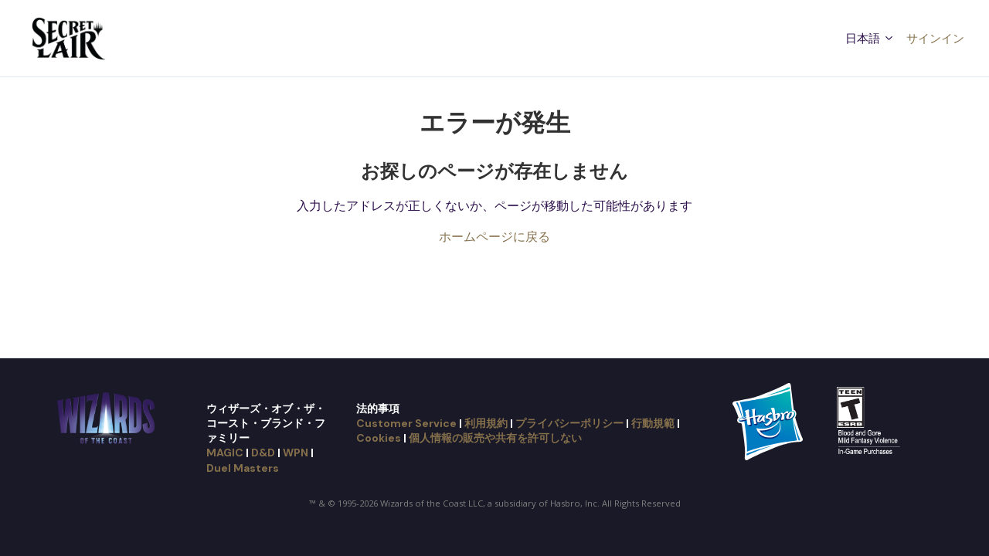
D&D (263, 452)
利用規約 (486, 423)
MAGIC (224, 452)
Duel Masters (242, 468)
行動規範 (653, 423)
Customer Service (406, 423)
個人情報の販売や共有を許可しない (495, 438)
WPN (295, 452)
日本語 (870, 38)
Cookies (378, 438)
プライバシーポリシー (569, 423)
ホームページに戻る (494, 236)
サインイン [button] (935, 38)
